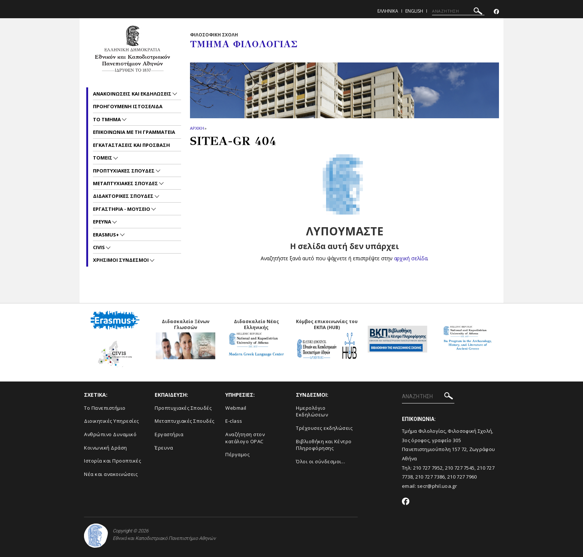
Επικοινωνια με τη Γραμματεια (134, 132)
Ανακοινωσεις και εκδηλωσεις (133, 93)
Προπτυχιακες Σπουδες (124, 170)
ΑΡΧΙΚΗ (197, 128)
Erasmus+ (106, 234)
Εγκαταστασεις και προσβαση (131, 145)
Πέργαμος (237, 454)
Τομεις (103, 157)
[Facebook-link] (496, 12)
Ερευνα (102, 221)
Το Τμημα (107, 119)
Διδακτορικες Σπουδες (124, 196)
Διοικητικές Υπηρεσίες (111, 421)
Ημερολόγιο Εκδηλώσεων (312, 411)
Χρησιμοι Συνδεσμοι (121, 260)
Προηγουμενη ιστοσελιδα (127, 106)
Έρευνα (164, 447)
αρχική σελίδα (411, 258)
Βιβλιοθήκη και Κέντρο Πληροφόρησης (324, 445)
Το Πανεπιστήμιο (105, 408)
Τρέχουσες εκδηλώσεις (324, 428)
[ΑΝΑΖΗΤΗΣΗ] (458, 11)
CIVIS (99, 247)
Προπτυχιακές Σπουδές (183, 408)
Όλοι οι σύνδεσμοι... (320, 461)
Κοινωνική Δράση (105, 447)
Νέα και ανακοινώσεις (111, 474)
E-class (233, 421)
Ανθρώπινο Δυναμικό (110, 434)
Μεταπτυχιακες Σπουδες (126, 183)
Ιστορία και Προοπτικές (112, 460)
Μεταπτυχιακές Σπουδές (185, 421)
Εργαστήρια (169, 434)
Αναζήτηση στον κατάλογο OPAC (245, 438)
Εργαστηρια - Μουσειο (122, 209)
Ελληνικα (387, 11)
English (414, 11)
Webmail (236, 408)
